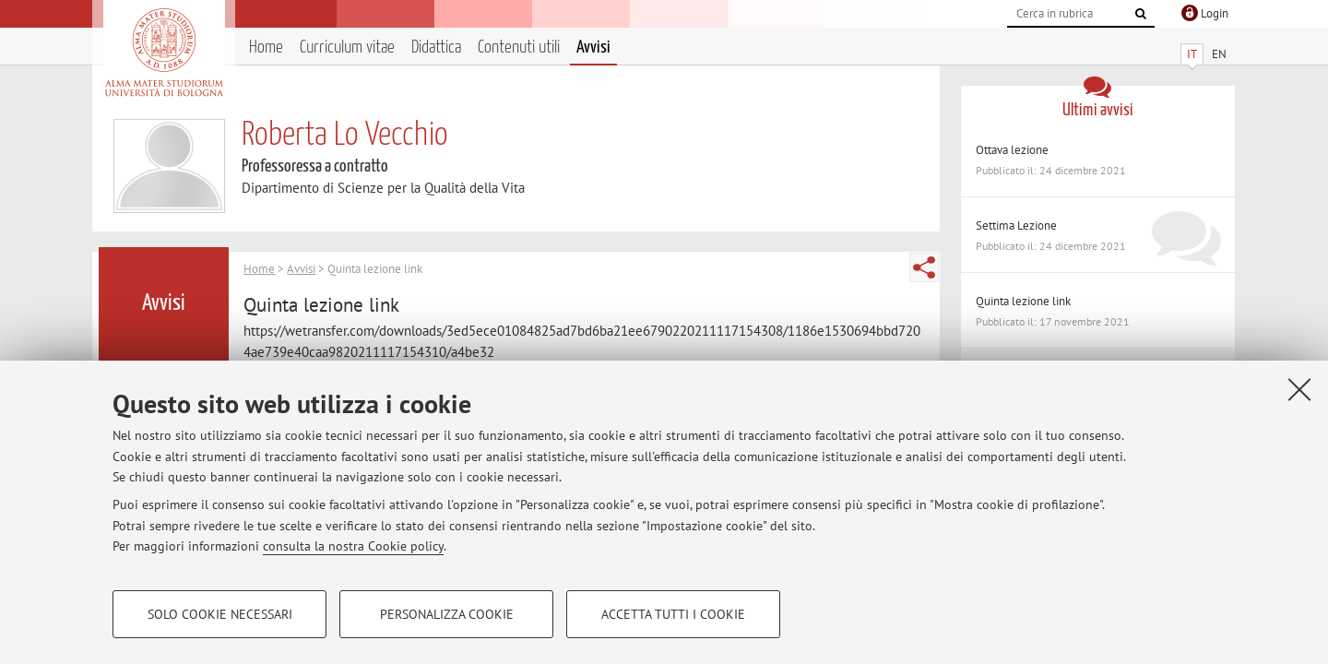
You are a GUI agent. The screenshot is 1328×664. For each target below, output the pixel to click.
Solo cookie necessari (220, 614)
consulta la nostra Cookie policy (353, 546)
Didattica (436, 47)
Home (266, 47)
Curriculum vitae (347, 47)
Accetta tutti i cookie (673, 614)
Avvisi (593, 47)
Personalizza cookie (447, 614)
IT (1192, 54)
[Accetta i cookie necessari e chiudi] (1299, 389)
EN (1219, 54)
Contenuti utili (519, 47)
